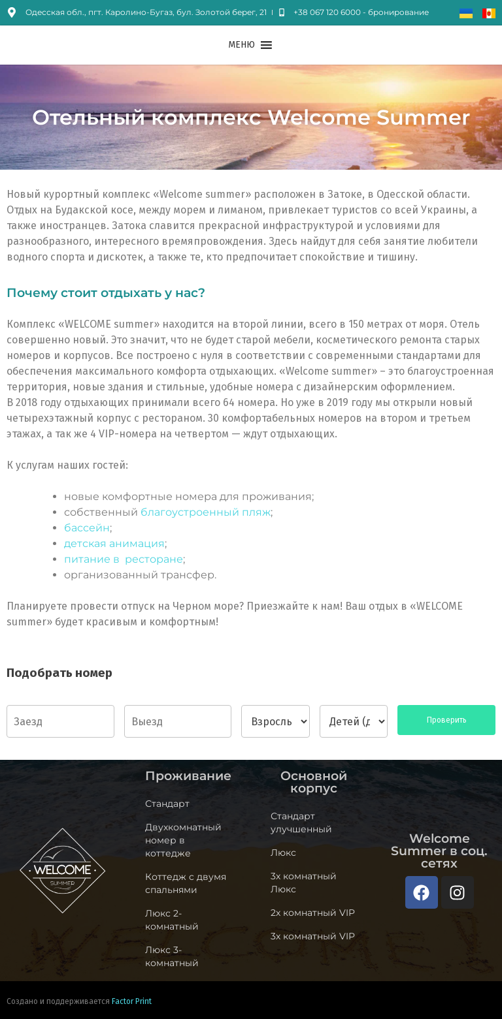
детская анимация (114, 543)
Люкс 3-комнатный (172, 956)
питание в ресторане (123, 559)
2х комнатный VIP (313, 912)
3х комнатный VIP (313, 936)
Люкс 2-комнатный (172, 919)
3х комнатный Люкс (304, 882)
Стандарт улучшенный (301, 822)
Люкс (283, 852)
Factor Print (132, 1001)
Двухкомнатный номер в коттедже (183, 840)
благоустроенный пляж (206, 512)
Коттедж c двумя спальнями (185, 883)
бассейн (87, 528)
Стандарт (167, 803)
